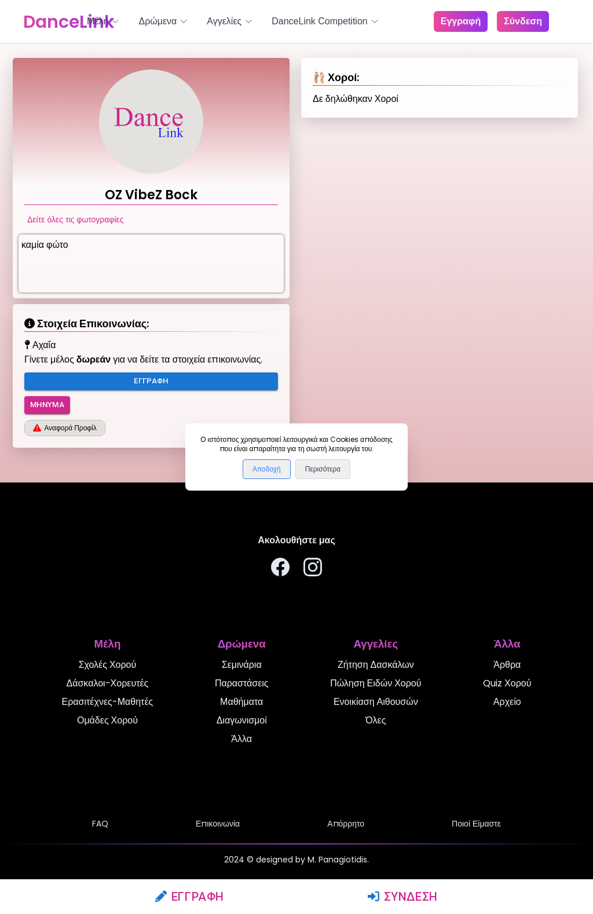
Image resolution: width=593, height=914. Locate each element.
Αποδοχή (266, 469)
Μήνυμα (47, 405)
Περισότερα (323, 469)
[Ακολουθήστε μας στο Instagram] (312, 569)
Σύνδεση (403, 897)
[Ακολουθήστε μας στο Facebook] (280, 569)
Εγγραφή (189, 897)
